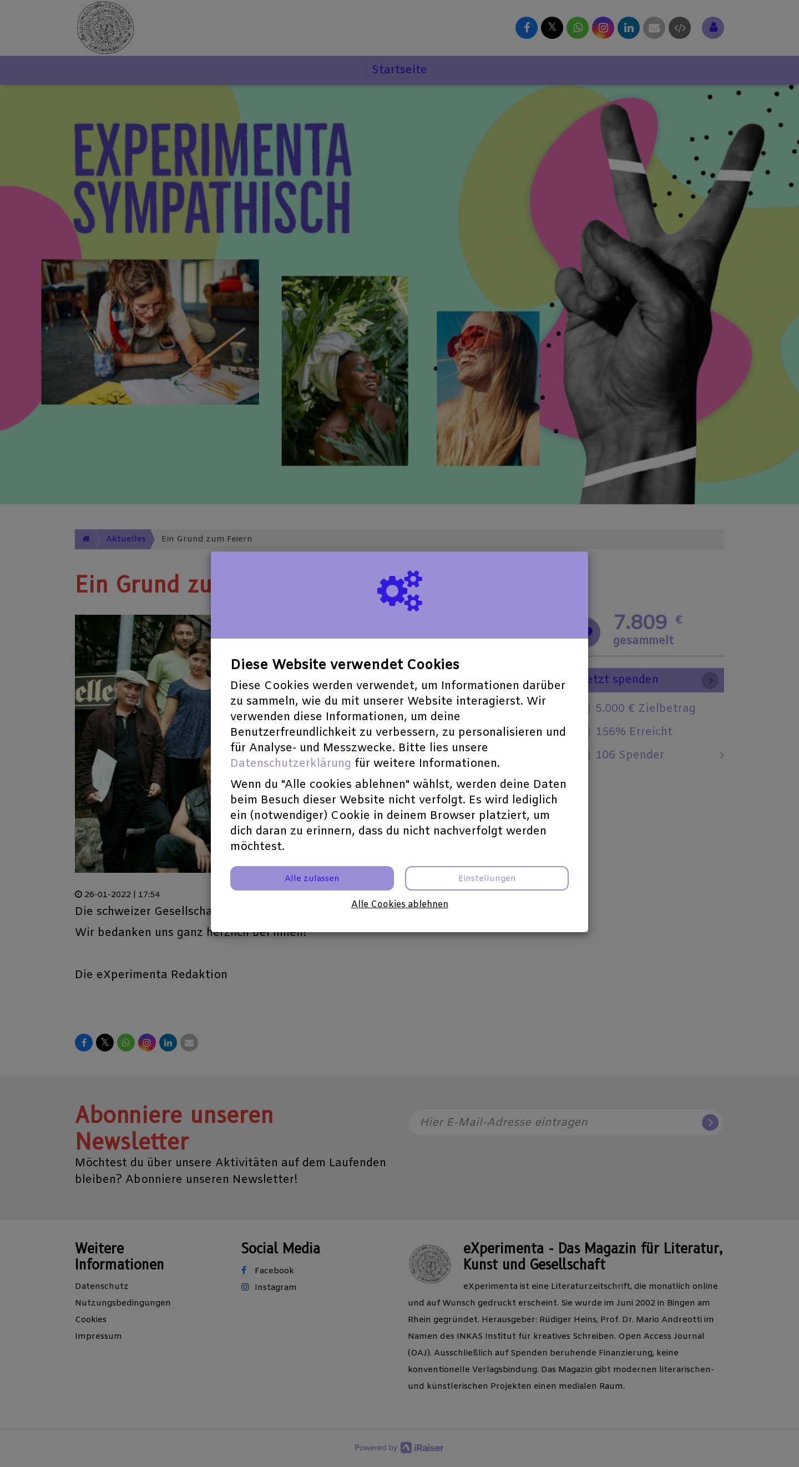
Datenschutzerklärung (290, 763)
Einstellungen (487, 878)
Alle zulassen (312, 878)
